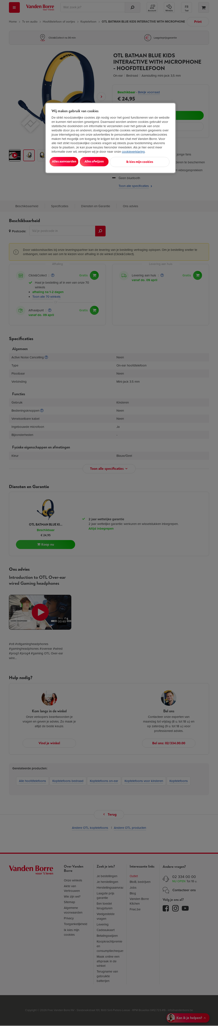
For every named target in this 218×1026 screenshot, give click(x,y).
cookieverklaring (133, 151)
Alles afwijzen (106, 162)
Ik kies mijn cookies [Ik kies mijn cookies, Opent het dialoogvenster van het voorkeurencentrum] (150, 162)
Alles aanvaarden (69, 162)
